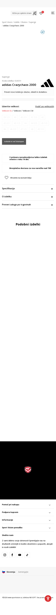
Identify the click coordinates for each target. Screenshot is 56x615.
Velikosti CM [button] (28, 111)
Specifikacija (27, 188)
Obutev (24, 22)
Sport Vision (7, 22)
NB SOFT (32, 597)
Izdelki (16, 22)
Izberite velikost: (10, 106)
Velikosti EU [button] (7, 111)
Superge (32, 22)
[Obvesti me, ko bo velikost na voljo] (6, 117)
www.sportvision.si (15, 597)
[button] (24, 13)
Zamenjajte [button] (23, 571)
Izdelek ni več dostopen (14, 141)
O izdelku (27, 196)
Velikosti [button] (17, 111)
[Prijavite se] (41, 13)
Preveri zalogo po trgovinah (27, 204)
